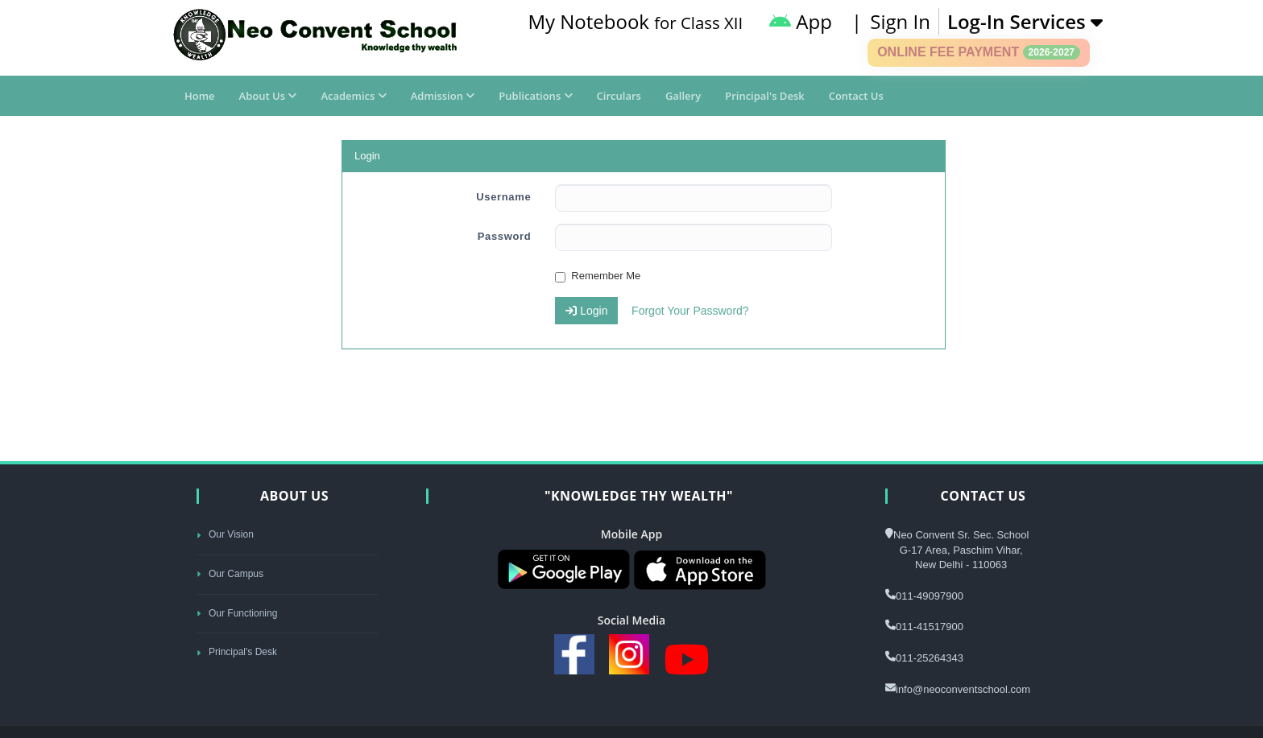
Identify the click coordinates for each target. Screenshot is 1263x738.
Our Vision (225, 534)
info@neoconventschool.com (963, 689)
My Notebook (635, 21)
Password (505, 236)
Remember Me (597, 276)
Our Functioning (237, 613)
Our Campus (230, 573)
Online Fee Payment (978, 52)
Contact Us (856, 96)
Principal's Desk (764, 96)
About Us (268, 96)
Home (199, 96)
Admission (443, 96)
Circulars (619, 96)
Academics (353, 96)
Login (586, 310)
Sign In (900, 21)
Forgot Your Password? (690, 310)
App (800, 21)
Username (503, 197)
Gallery (683, 96)
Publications (535, 96)
